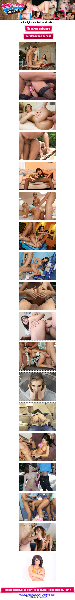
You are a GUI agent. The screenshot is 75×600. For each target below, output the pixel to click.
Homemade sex (31, 597)
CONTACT (53, 595)
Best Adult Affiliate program (40, 597)
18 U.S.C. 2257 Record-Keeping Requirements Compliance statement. (38, 594)
